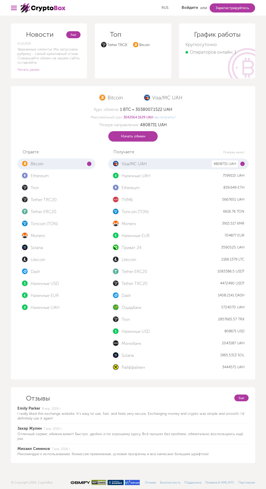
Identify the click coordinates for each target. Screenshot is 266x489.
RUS (165, 7)
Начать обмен (133, 136)
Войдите (190, 7)
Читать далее (28, 69)
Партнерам (246, 482)
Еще (73, 34)
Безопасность (170, 482)
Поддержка (192, 482)
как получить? (165, 117)
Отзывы (150, 482)
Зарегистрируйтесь (232, 8)
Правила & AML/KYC (220, 482)
